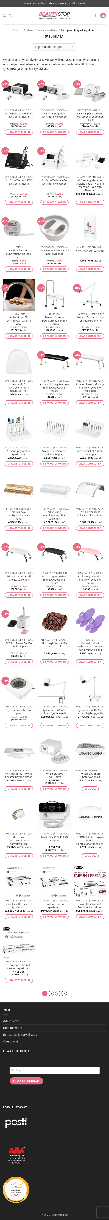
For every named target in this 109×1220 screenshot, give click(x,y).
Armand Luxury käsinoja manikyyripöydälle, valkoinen (90, 387)
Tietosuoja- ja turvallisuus (20, 1035)
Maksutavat (10, 1042)
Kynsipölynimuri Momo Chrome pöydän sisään (18, 775)
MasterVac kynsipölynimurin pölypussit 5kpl (19, 840)
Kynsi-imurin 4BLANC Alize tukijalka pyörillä (90, 712)
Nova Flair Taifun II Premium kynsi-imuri (18, 966)
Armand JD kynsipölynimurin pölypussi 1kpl (19, 387)
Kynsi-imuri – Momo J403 (19, 712)
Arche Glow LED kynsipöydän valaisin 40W (18, 320)
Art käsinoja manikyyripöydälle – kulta (18, 515)
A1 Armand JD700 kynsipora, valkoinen (54, 115)
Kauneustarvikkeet (48, 30)
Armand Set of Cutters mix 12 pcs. (90, 452)
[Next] (65, 994)
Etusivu (16, 30)
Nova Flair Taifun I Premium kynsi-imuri (90, 906)
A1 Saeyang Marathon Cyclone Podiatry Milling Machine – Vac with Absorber (90, 185)
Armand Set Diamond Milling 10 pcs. (54, 452)
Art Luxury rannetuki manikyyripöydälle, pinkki (90, 579)
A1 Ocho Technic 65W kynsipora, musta (19, 182)
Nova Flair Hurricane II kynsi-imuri (18, 906)
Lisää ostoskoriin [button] (18, 132)
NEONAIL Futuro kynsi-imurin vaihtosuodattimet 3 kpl (90, 840)
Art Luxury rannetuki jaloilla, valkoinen (19, 578)
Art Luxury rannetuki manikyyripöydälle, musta (54, 579)
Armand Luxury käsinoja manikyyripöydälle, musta (54, 387)
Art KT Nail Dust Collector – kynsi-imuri (90, 513)
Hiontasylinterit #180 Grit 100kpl (54, 645)
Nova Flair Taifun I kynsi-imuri (54, 906)
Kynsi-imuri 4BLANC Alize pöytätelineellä (54, 712)
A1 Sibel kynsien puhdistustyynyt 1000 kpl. (19, 254)
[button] (5, 15)
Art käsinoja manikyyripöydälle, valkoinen (54, 515)
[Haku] (10, 15)
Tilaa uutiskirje (26, 1081)
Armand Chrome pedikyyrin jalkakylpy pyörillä (54, 320)
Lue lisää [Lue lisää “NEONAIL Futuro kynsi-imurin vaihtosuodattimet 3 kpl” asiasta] (90, 855)
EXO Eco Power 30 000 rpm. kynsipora (19, 645)
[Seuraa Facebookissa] (95, 15)
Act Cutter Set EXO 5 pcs (90, 250)
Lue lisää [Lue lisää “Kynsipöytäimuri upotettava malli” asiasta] (90, 789)
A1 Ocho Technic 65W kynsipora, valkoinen (54, 182)
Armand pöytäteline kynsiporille (18, 452)
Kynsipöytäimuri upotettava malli (90, 775)
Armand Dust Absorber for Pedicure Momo (90, 319)
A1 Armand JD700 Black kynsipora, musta (19, 115)
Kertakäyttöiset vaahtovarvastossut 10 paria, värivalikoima (90, 646)
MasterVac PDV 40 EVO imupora (54, 839)
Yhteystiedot (11, 1021)
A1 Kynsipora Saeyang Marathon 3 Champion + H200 (90, 117)
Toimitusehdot (12, 1028)
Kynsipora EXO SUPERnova (54, 775)
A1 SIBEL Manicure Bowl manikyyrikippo (54, 252)
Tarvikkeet (29, 30)
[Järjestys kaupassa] (54, 46)
